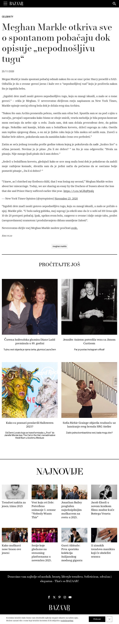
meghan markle (59, 246)
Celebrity (7, 16)
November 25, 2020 (66, 198)
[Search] (114, 4)
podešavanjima (67, 620)
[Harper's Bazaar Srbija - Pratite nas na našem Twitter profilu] (54, 597)
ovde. (74, 228)
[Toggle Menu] (5, 3)
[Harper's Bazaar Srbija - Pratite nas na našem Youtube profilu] (70, 597)
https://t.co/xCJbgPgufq (79, 191)
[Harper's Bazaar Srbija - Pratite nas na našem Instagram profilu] (64, 597)
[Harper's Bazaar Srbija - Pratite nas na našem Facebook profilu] (49, 597)
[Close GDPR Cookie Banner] (109, 619)
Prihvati (97, 619)
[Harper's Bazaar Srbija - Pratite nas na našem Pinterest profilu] (59, 597)
